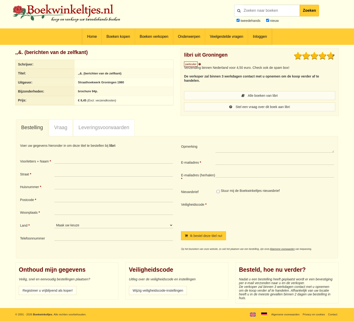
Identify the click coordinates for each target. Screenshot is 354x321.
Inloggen (260, 37)
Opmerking (189, 146)
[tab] (32, 128)
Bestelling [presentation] (32, 127)
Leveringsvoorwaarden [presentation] (104, 127)
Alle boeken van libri (259, 95)
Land (23, 225)
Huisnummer (29, 187)
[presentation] (254, 213)
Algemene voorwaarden (282, 249)
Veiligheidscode (192, 204)
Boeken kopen (118, 37)
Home (92, 37)
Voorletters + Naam (34, 161)
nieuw (274, 21)
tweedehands (250, 21)
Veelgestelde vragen (226, 37)
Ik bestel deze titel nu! (203, 236)
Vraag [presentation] (60, 127)
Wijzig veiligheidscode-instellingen (158, 290)
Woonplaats (29, 212)
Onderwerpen (189, 37)
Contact (332, 314)
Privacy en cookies (314, 314)
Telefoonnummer (32, 238)
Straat (24, 174)
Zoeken (309, 10)
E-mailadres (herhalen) (198, 175)
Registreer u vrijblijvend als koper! (48, 290)
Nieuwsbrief (190, 192)
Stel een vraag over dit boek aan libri (259, 107)
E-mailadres (190, 162)
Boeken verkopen (154, 37)
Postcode (27, 200)
